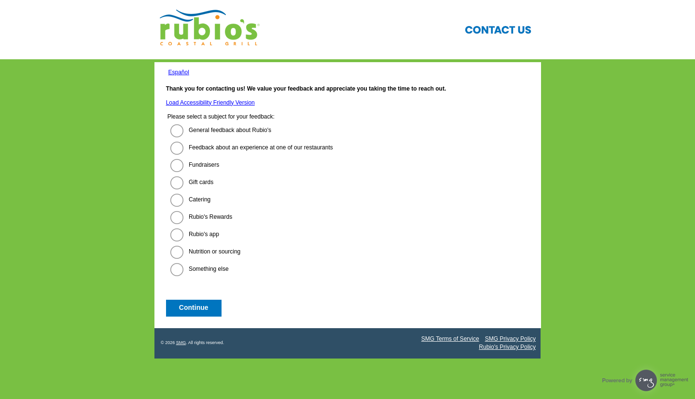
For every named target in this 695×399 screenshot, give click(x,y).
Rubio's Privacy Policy (507, 347)
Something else (209, 269)
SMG (181, 342)
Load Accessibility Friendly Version (210, 102)
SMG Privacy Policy (510, 338)
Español (178, 72)
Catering (199, 199)
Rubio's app (204, 234)
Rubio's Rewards (210, 216)
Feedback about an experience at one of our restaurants (261, 147)
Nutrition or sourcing (214, 251)
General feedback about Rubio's (230, 130)
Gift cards (201, 182)
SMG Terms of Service (450, 338)
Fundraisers (204, 164)
